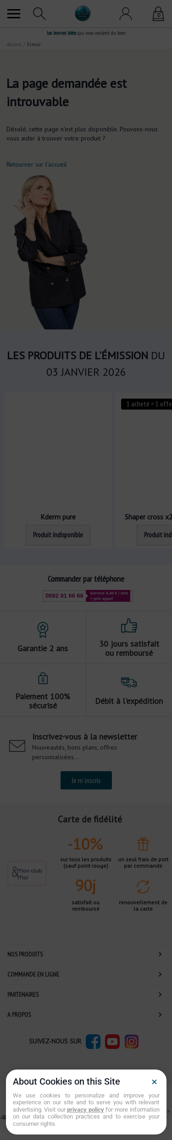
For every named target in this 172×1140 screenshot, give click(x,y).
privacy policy (85, 1109)
